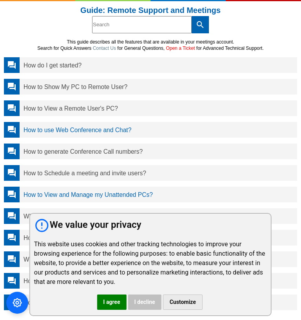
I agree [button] (111, 302)
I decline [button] (144, 302)
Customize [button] (183, 302)
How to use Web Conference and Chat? (77, 130)
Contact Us (104, 48)
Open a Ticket (180, 48)
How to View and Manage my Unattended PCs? (88, 194)
